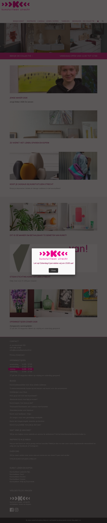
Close (53, 270)
